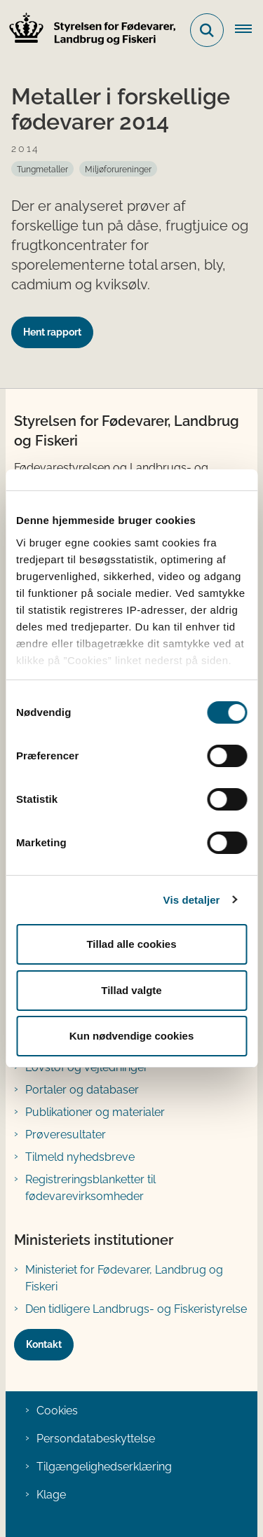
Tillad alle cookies (131, 944)
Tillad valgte (131, 990)
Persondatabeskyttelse (95, 1438)
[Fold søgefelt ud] (207, 30)
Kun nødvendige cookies (131, 1036)
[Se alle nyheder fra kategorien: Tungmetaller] (42, 169)
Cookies (57, 1410)
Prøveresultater (65, 1134)
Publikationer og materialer (95, 1112)
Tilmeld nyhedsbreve (80, 1157)
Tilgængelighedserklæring (104, 1466)
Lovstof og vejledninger (86, 1067)
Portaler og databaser (82, 1089)
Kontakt (44, 1344)
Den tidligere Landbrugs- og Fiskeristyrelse (136, 1309)
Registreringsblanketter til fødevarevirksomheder (90, 1188)
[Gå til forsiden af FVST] (88, 30)
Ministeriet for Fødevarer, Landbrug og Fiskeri (124, 1278)
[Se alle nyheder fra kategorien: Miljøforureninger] (118, 169)
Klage (51, 1494)
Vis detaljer (191, 900)
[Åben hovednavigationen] (249, 30)
